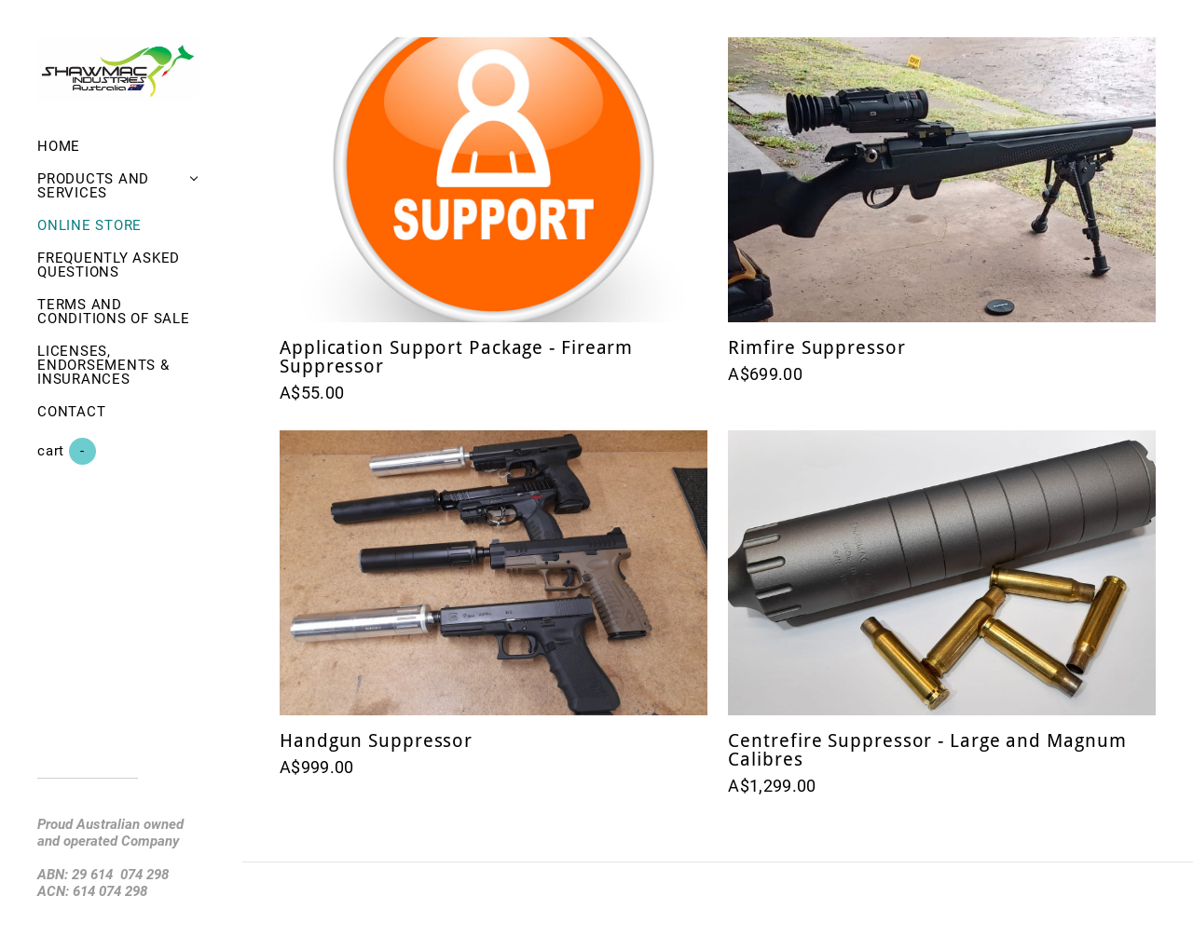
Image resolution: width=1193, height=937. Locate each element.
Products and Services (93, 185)
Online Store (89, 225)
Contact (71, 411)
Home (58, 146)
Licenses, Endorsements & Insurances (103, 365)
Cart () (66, 451)
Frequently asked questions (108, 265)
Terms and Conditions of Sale (113, 311)
